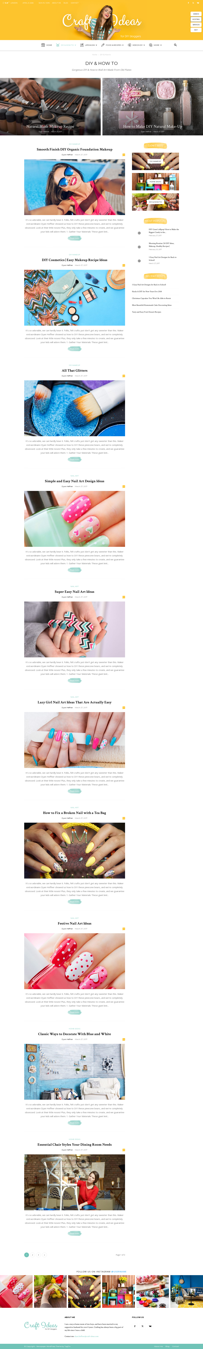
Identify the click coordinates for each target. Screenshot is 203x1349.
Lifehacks (88, 45)
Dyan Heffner (44, 132)
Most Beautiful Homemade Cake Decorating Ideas (152, 305)
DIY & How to (66, 45)
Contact (75, 3)
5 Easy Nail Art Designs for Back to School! (149, 284)
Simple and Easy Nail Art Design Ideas (74, 481)
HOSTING (196, 19)
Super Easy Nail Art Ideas (74, 591)
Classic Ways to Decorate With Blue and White (74, 1034)
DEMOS (196, 14)
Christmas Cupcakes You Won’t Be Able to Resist (151, 298)
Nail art (75, 476)
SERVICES (196, 25)
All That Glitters (75, 370)
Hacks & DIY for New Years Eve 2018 (147, 291)
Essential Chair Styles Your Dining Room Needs (75, 1144)
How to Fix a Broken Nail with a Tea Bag (74, 812)
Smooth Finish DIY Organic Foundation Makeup (74, 149)
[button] (175, 45)
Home (46, 45)
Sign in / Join (44, 3)
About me (56, 3)
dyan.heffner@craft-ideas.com (87, 1336)
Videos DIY (136, 45)
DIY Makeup (74, 144)
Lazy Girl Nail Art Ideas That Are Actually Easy (75, 702)
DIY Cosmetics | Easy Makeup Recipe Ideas (74, 260)
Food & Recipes (112, 45)
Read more (74, 238)
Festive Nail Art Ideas (74, 923)
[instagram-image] (16, 1291)
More (155, 45)
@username (119, 1271)
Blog (66, 3)
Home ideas (74, 1029)
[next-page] (44, 1254)
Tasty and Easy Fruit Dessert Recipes (146, 312)
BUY (196, 30)
